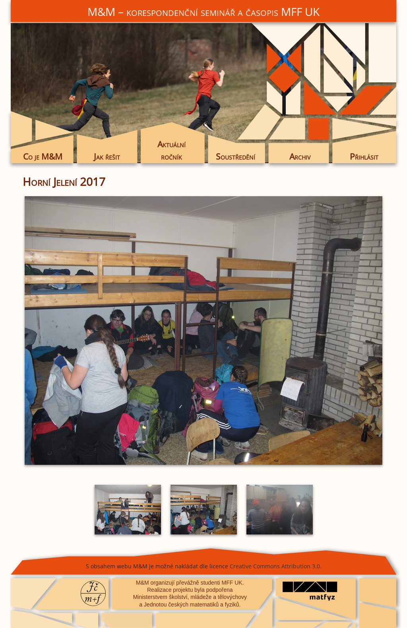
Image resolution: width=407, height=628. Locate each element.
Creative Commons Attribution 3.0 (275, 566)
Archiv (299, 156)
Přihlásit (364, 156)
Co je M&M (42, 156)
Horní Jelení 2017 (64, 181)
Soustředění (235, 156)
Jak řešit (107, 156)
